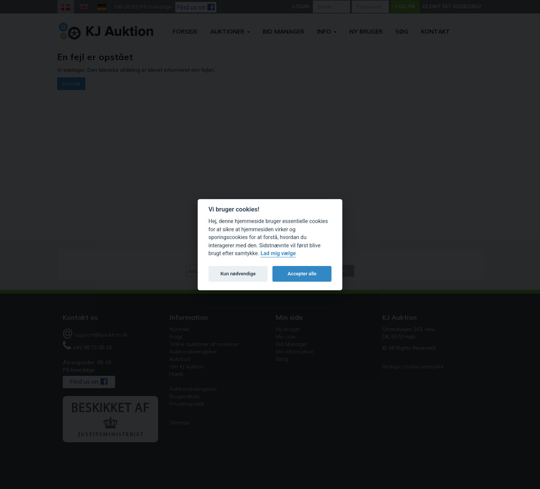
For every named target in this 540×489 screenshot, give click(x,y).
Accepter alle (302, 273)
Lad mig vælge (278, 253)
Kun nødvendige (238, 273)
